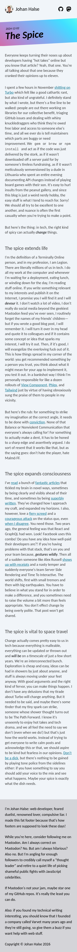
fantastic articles (47, 483)
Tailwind (11, 390)
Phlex (53, 385)
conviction (37, 422)
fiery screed (38, 513)
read (14, 483)
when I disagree (17, 523)
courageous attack (18, 518)
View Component (34, 385)
